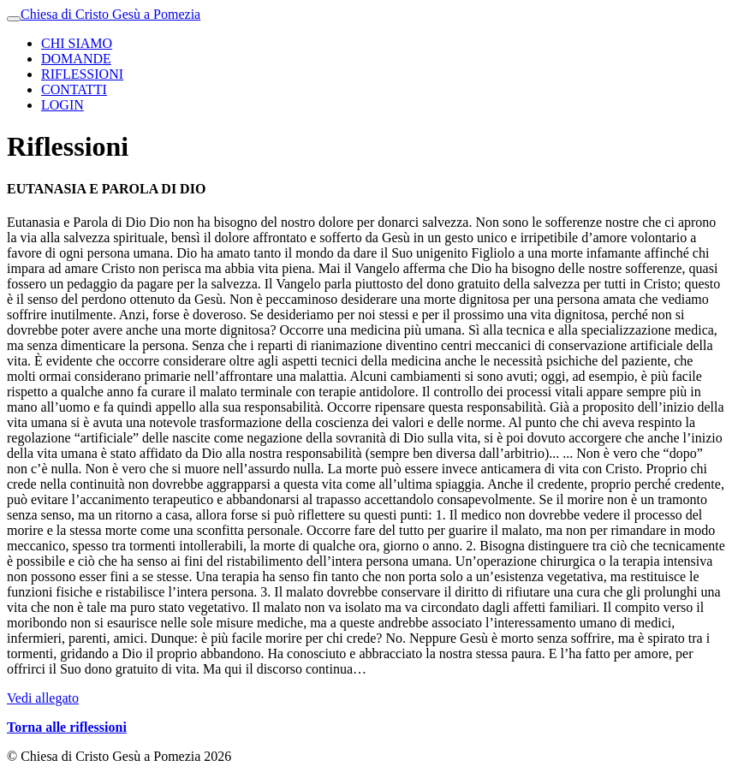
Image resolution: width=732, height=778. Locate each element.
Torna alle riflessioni (67, 727)
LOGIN (62, 105)
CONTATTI (74, 89)
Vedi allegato (43, 698)
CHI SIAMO (76, 43)
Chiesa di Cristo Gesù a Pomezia (110, 14)
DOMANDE (76, 58)
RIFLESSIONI (82, 74)
